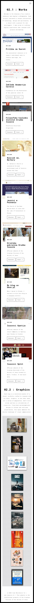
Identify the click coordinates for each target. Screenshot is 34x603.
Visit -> (19, 64)
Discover (10, 64)
